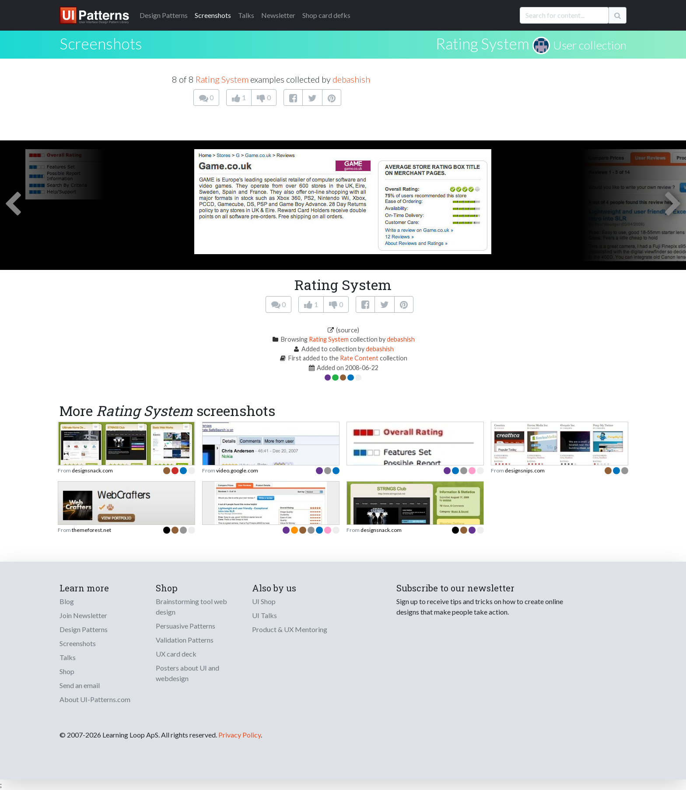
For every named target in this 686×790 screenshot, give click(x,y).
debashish (351, 79)
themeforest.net (91, 530)
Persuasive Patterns (185, 626)
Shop (67, 671)
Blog (67, 601)
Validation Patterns (185, 640)
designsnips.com (525, 470)
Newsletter (278, 15)
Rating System (482, 43)
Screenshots (213, 15)
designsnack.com (92, 470)
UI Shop (264, 601)
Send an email (80, 685)
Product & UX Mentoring (289, 629)
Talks (246, 15)
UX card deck (176, 654)
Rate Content (359, 358)
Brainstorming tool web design (191, 606)
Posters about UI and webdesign (187, 673)
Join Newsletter (83, 615)
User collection (589, 45)
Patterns (164, 15)
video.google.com (237, 470)
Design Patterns (84, 629)
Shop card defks (326, 15)
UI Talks (264, 615)
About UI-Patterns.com (95, 699)
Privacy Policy (239, 735)
